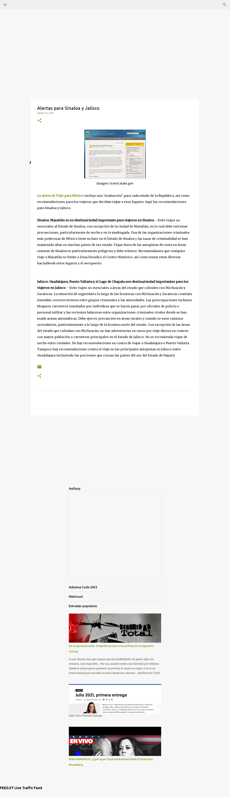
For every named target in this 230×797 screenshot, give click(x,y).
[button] (39, 120)
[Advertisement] (115, 27)
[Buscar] (224, 4)
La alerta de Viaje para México (60, 196)
